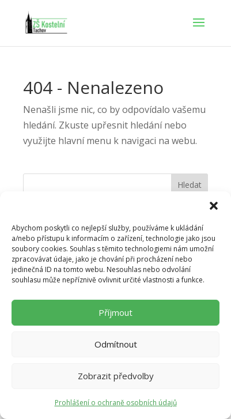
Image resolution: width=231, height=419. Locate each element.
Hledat (189, 184)
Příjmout (115, 312)
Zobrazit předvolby (116, 376)
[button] (213, 206)
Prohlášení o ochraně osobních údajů (116, 402)
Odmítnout (115, 344)
